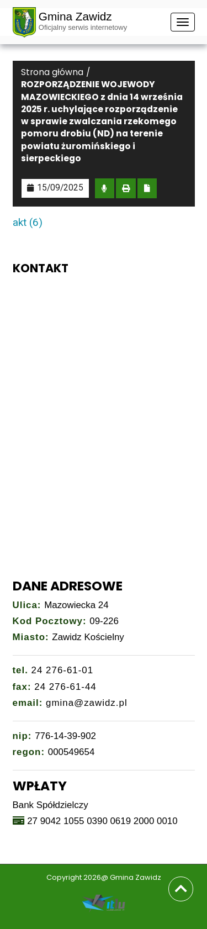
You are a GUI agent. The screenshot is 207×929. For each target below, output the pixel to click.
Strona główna (52, 72)
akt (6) (28, 222)
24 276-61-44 (65, 687)
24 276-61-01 (62, 670)
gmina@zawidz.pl (87, 703)
